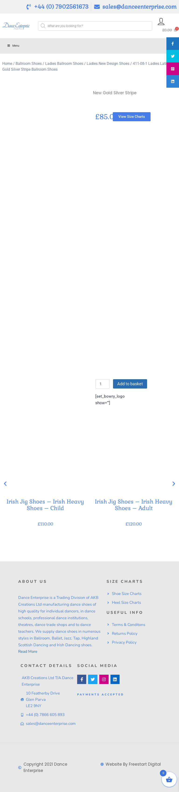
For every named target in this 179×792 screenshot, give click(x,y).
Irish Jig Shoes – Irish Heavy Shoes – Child (45, 505)
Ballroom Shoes (29, 63)
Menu (13, 45)
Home (7, 63)
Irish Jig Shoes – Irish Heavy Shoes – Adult (133, 505)
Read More (27, 651)
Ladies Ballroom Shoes (64, 63)
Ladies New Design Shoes (108, 63)
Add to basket (130, 383)
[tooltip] (172, 43)
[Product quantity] (102, 384)
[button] (5, 483)
